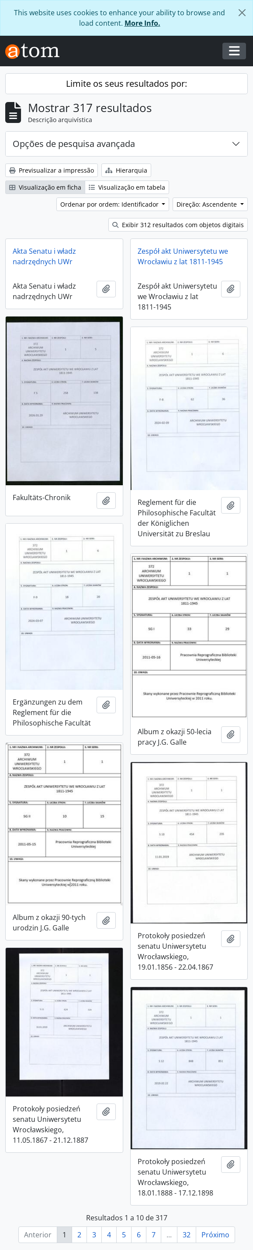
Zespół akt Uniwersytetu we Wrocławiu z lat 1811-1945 (183, 256)
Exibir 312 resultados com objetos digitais (178, 225)
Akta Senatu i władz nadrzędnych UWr (44, 256)
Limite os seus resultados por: (126, 83)
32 (187, 1235)
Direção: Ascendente (208, 204)
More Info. (142, 23)
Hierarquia (126, 170)
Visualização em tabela (127, 187)
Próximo (215, 1235)
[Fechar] (242, 12)
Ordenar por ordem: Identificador (110, 204)
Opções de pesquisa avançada (74, 144)
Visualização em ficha (45, 187)
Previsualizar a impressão (51, 170)
